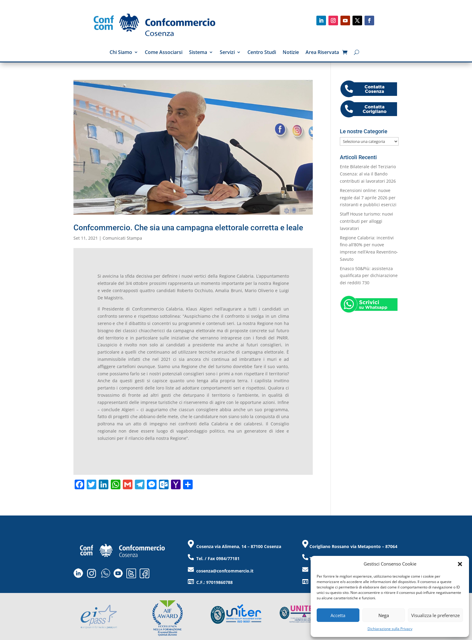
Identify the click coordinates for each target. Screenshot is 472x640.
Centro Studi (261, 52)
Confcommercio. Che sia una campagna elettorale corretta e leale (188, 227)
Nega (383, 615)
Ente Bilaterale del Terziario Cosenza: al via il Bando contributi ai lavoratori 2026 (368, 174)
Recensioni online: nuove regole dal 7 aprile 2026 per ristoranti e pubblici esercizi (368, 198)
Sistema (198, 52)
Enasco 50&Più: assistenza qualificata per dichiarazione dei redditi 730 (369, 276)
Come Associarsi (163, 52)
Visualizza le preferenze (435, 615)
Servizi (227, 52)
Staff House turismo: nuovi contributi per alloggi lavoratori (366, 221)
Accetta (338, 615)
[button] (460, 564)
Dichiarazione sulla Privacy (390, 628)
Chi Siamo (121, 52)
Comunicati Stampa (122, 238)
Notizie (291, 52)
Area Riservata (322, 52)
